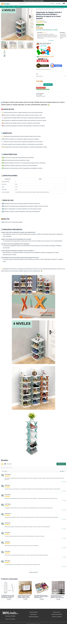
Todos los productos (33, 612)
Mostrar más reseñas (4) (33, 572)
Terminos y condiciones (57, 616)
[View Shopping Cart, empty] (63, 4)
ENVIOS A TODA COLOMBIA (10, 619)
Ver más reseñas (51, 40)
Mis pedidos (58, 3)
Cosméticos (4, 6)
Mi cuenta (52, 3)
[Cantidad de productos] (39, 84)
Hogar (40, 8)
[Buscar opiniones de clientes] (33, 468)
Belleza (13, 6)
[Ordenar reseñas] (62, 471)
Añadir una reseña (61, 464)
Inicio (37, 8)
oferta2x (40, 95)
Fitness (9, 6)
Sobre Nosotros (33, 614)
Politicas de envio (56, 612)
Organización (43, 8)
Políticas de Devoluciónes (56, 614)
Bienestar (18, 6)
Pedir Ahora (47, 84)
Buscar (45, 4)
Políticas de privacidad (33, 616)
